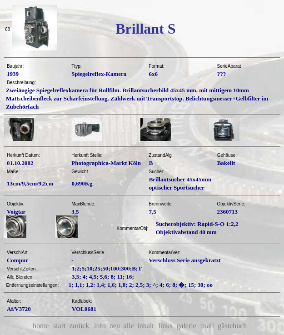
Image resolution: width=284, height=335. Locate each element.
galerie (186, 326)
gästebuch (232, 326)
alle (129, 326)
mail (207, 326)
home (41, 326)
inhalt (145, 326)
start (59, 326)
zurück (80, 326)
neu (115, 326)
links (165, 326)
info (100, 326)
